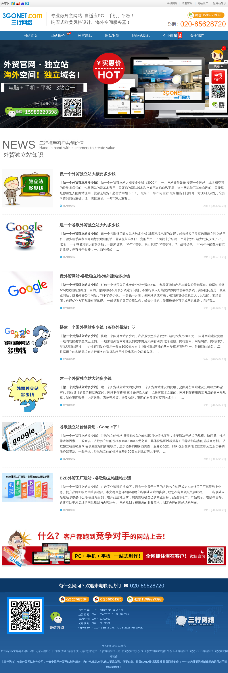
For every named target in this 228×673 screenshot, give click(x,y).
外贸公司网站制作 (155, 651)
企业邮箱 (170, 35)
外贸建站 (85, 35)
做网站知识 (219, 3)
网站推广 (202, 3)
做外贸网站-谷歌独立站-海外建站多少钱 (95, 276)
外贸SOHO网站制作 (201, 651)
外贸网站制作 (171, 661)
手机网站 (172, 3)
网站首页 (30, 35)
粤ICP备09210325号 (114, 645)
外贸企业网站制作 (177, 651)
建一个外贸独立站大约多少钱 (85, 378)
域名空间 (187, 3)
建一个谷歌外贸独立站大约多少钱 (89, 225)
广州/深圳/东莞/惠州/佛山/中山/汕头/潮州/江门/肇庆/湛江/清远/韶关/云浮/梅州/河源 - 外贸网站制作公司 (61, 651)
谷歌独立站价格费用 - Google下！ (90, 427)
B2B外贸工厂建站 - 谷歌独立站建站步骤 (95, 478)
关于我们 (197, 35)
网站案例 (112, 35)
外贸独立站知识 (23, 154)
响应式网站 (141, 35)
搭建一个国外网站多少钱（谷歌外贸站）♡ (97, 327)
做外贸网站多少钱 (132, 651)
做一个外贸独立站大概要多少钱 (87, 174)
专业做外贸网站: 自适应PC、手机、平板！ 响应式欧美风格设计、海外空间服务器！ (93, 19)
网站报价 (58, 35)
